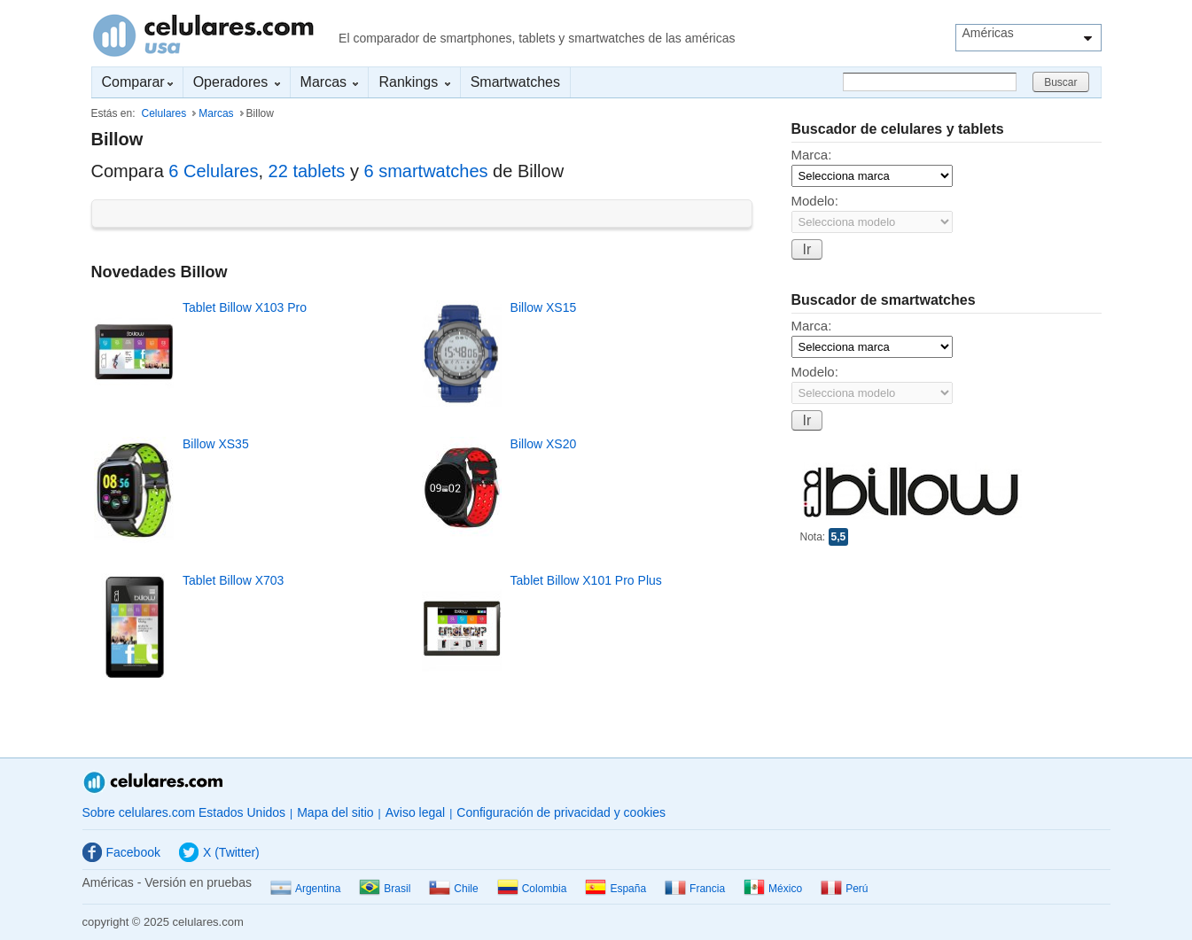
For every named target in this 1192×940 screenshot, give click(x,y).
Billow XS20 (543, 444)
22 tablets (307, 171)
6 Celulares (213, 171)
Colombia (532, 888)
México (773, 888)
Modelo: (814, 200)
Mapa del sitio (335, 812)
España (615, 888)
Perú (844, 888)
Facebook (121, 852)
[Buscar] (930, 82)
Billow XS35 (216, 444)
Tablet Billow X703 (233, 580)
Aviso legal (415, 812)
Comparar (137, 81)
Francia (695, 888)
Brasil (384, 888)
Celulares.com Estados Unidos (203, 35)
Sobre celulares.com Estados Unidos (184, 812)
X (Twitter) (219, 852)
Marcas (329, 81)
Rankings (413, 81)
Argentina (305, 888)
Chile (453, 888)
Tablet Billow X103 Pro (245, 307)
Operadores (236, 81)
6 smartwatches (425, 171)
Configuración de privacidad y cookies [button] (561, 812)
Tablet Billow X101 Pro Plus (586, 580)
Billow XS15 (543, 307)
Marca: (811, 154)
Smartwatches (515, 81)
